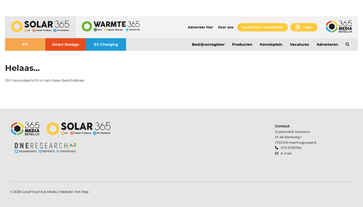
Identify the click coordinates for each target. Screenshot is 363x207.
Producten (242, 44)
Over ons (225, 27)
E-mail (286, 153)
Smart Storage (65, 44)
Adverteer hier (200, 27)
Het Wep (81, 192)
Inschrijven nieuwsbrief (262, 27)
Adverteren (327, 44)
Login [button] (308, 27)
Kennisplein (271, 44)
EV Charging (106, 44)
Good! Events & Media (39, 192)
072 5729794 (291, 148)
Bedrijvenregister (208, 44)
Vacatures (299, 44)
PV (25, 44)
